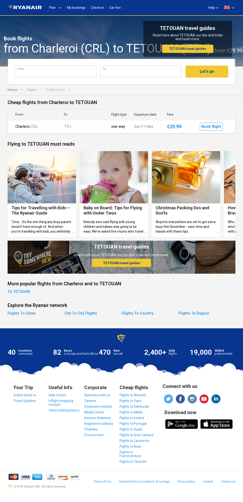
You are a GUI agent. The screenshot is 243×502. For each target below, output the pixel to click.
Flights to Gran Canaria (136, 435)
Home (12, 90)
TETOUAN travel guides (187, 49)
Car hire (115, 8)
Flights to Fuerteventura (130, 454)
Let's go (207, 71)
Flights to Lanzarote (134, 441)
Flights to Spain (131, 429)
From (20, 68)
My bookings (76, 8)
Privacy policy (186, 481)
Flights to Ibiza (130, 446)
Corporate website (98, 406)
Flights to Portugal (133, 424)
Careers (90, 401)
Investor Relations (97, 418)
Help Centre (57, 395)
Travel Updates (24, 401)
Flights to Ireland (132, 418)
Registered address (98, 424)
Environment (93, 435)
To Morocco (55, 90)
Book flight (211, 126)
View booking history (64, 410)
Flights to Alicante (133, 395)
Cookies (208, 481)
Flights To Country (138, 313)
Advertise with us (97, 395)
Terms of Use (102, 481)
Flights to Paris (130, 401)
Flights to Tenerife (133, 462)
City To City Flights (81, 313)
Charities (91, 429)
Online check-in (24, 395)
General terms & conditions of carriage (144, 481)
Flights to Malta (131, 412)
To (104, 68)
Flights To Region (193, 313)
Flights (32, 90)
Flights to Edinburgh (134, 406)
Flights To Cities (22, 313)
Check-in (97, 8)
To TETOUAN (19, 291)
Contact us (228, 481)
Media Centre (94, 412)
